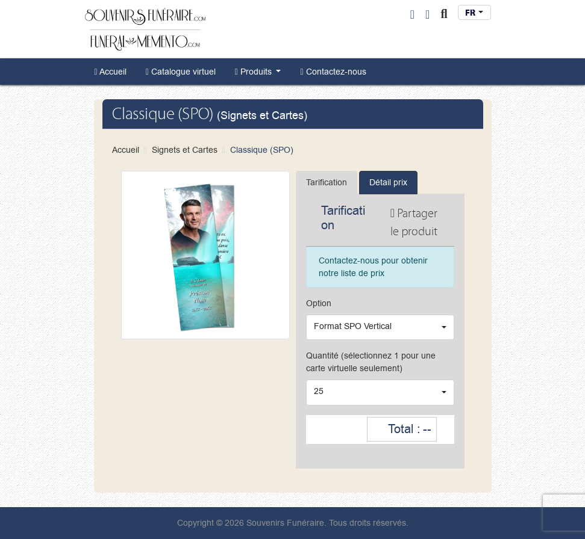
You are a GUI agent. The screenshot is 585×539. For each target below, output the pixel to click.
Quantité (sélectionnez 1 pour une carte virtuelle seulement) (371, 362)
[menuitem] (110, 71)
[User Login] (412, 14)
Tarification (326, 182)
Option (318, 303)
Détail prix (388, 182)
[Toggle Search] (443, 14)
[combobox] (474, 12)
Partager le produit (413, 222)
